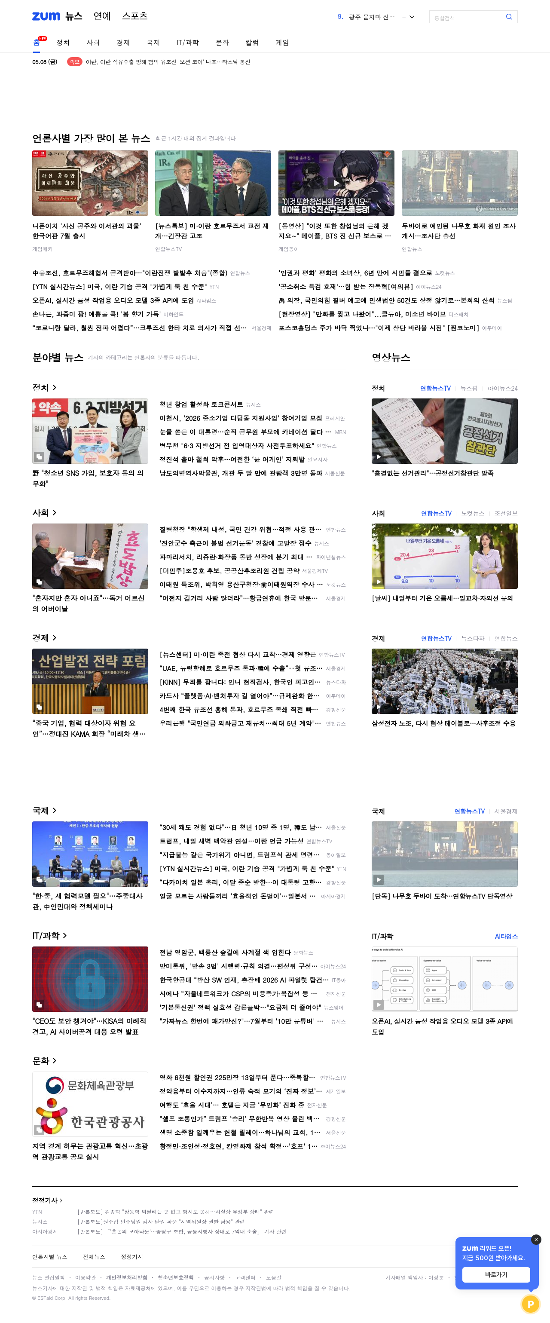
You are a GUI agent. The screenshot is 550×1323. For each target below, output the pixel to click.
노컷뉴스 (472, 513)
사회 (93, 42)
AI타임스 (506, 936)
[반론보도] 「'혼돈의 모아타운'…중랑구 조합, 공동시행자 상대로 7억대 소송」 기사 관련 (182, 1231)
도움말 (273, 1277)
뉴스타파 (472, 638)
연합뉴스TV (168, 248)
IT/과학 (188, 42)
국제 (153, 42)
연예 (102, 16)
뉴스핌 (469, 388)
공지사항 (214, 1277)
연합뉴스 (412, 248)
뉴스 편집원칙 (48, 1277)
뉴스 (73, 16)
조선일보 (506, 513)
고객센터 (245, 1277)
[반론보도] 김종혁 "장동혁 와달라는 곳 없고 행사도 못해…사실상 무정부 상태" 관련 (175, 1211)
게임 (282, 42)
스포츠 (135, 16)
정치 (63, 42)
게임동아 (288, 248)
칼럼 (252, 42)
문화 (222, 42)
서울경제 (506, 811)
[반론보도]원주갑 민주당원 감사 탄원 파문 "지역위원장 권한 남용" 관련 (161, 1221)
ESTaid (45, 1298)
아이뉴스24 (503, 388)
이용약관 (85, 1277)
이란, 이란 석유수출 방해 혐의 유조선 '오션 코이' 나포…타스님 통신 (168, 62)
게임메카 (42, 248)
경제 (123, 42)
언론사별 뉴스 (49, 1257)
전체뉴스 (94, 1257)
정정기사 (44, 1200)
